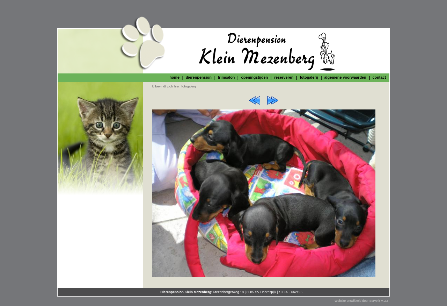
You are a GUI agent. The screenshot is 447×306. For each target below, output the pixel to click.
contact (379, 77)
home (174, 77)
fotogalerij (309, 77)
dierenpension (199, 77)
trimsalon (226, 77)
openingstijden (254, 77)
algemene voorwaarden (345, 77)
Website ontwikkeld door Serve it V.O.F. (362, 301)
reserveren (283, 77)
